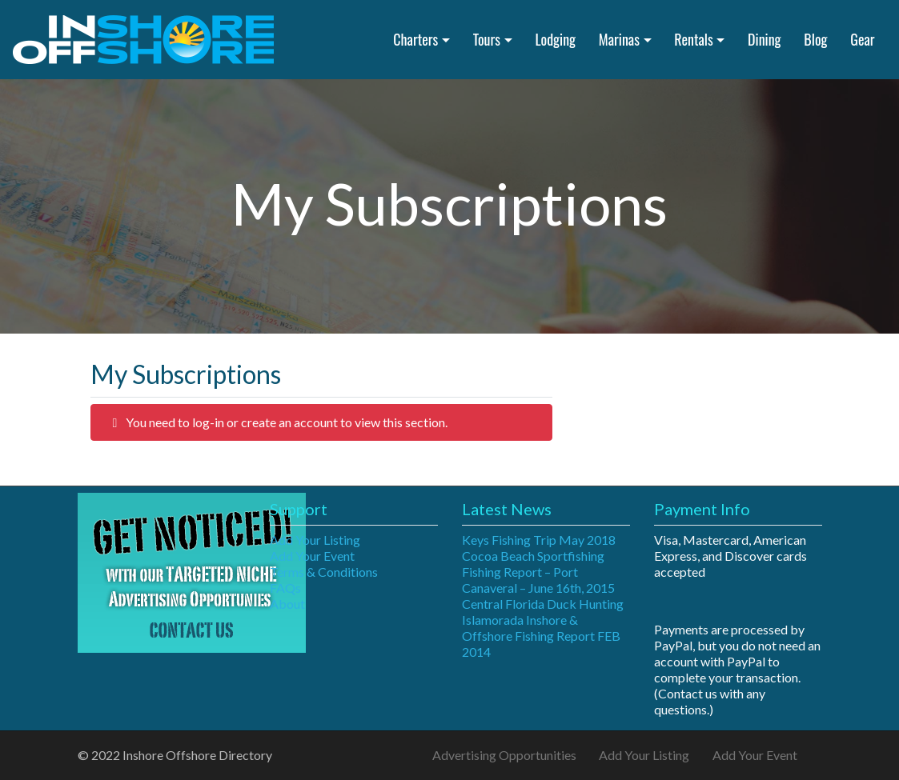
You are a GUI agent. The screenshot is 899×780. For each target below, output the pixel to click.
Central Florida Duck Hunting (543, 603)
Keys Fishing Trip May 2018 (539, 539)
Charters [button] (415, 39)
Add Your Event (312, 555)
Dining (764, 39)
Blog (815, 39)
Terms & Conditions (324, 571)
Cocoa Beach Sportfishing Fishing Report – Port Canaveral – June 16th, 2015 (538, 571)
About (287, 603)
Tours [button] (486, 39)
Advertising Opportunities (504, 754)
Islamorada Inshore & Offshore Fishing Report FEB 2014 (541, 635)
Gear (862, 39)
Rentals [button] (693, 39)
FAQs (285, 587)
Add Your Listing (315, 539)
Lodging (555, 39)
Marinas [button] (619, 39)
